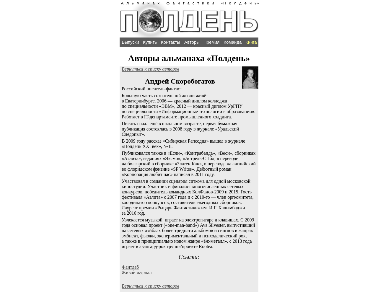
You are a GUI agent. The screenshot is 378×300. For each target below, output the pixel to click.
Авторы (192, 42)
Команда (233, 42)
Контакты (170, 42)
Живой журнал (137, 272)
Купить (150, 42)
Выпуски (130, 42)
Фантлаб (130, 267)
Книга (251, 42)
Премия (211, 42)
